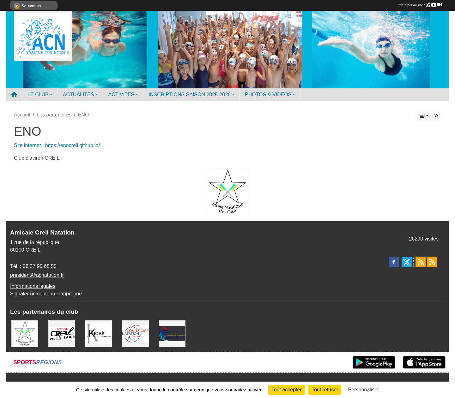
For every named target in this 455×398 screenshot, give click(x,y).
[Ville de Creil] (61, 333)
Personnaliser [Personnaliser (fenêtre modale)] (363, 389)
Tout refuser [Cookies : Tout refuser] (325, 389)
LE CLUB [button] (38, 94)
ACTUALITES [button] (78, 94)
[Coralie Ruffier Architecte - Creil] (98, 333)
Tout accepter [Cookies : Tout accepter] (286, 389)
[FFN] (172, 333)
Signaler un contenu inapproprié (46, 293)
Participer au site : (419, 5)
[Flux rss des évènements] (432, 262)
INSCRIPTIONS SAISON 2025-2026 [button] (190, 94)
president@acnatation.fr (37, 275)
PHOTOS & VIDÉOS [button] (268, 94)
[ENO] (24, 333)
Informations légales (32, 286)
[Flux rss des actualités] (421, 262)
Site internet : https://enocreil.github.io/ (57, 145)
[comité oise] (135, 333)
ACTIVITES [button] (121, 94)
